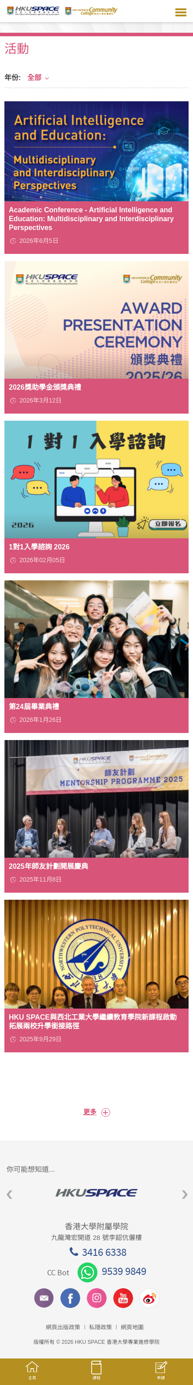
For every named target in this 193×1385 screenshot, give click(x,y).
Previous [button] (9, 1195)
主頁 (32, 1374)
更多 (96, 1112)
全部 (38, 77)
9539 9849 (112, 1271)
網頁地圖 (132, 1327)
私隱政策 (100, 1327)
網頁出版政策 (63, 1327)
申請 (161, 1375)
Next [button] (185, 1195)
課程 (96, 1374)
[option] (96, 1193)
